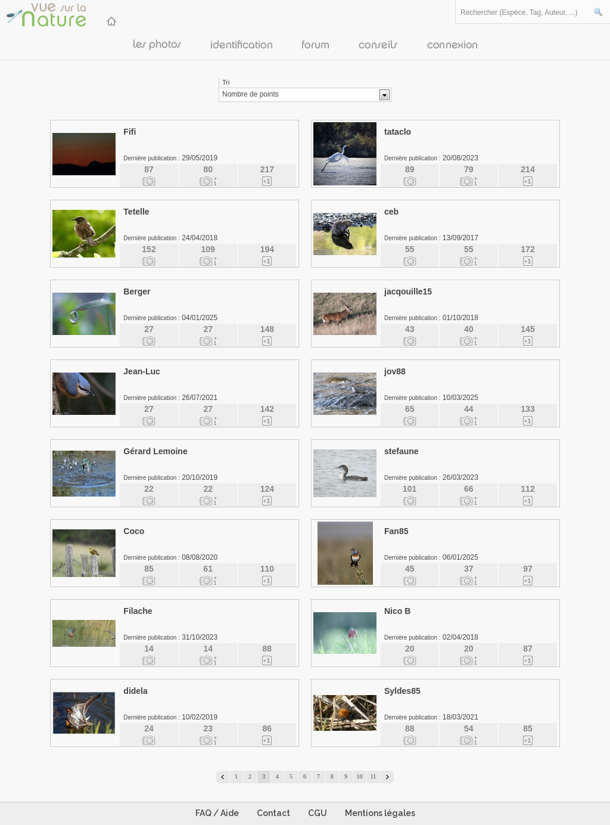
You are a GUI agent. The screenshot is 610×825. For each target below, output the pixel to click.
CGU (317, 813)
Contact (273, 813)
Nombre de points (250, 94)
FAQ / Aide (217, 813)
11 (373, 776)
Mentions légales (380, 813)
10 (360, 776)
